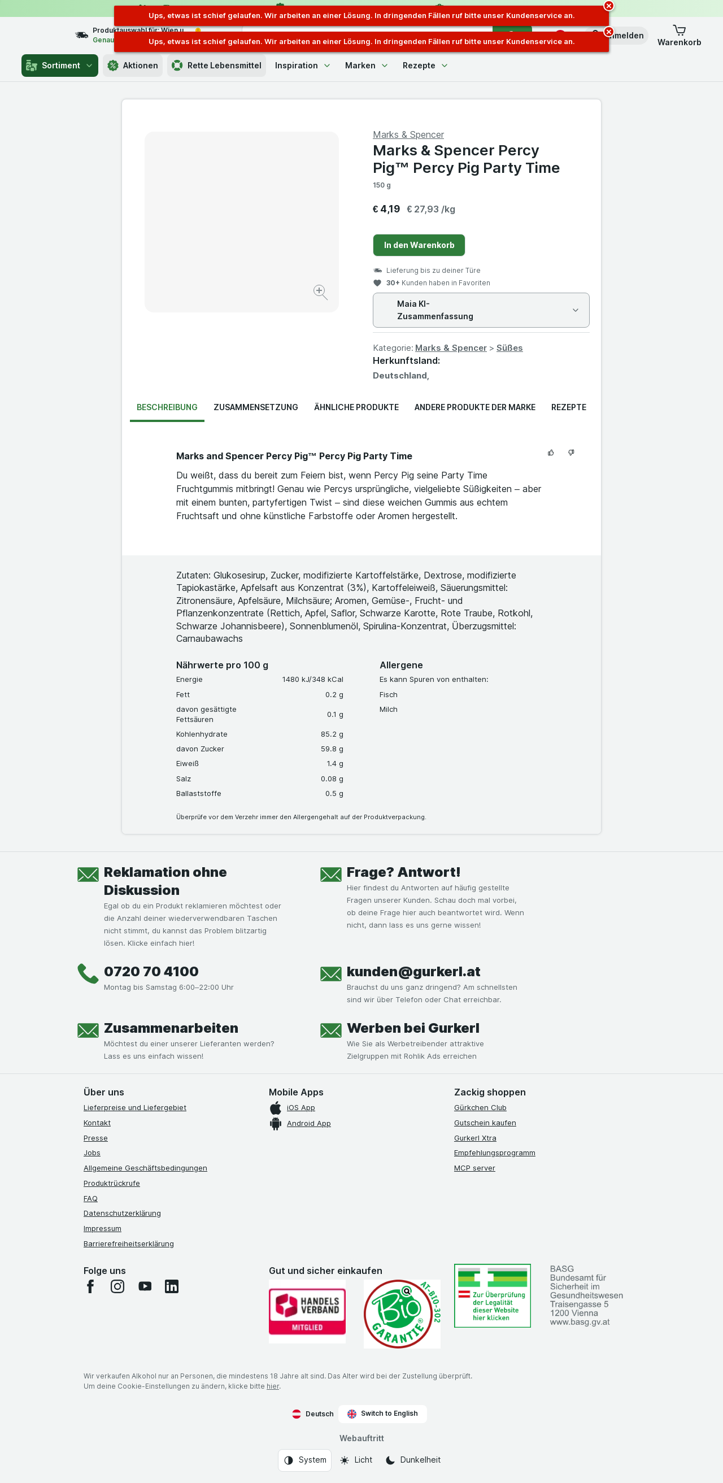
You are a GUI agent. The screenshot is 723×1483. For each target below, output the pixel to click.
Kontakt (97, 1122)
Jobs (92, 1152)
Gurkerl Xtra (475, 1137)
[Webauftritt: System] (305, 1460)
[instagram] (117, 1286)
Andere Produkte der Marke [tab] (475, 407)
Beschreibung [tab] (167, 407)
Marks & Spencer (451, 347)
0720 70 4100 (151, 971)
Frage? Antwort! (404, 872)
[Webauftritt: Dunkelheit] (413, 1460)
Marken (367, 65)
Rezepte (426, 65)
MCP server (474, 1167)
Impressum (102, 1228)
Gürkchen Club (480, 1107)
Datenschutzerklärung (122, 1212)
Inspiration (303, 65)
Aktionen (132, 65)
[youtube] (144, 1286)
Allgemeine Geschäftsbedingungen (145, 1167)
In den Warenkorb (419, 245)
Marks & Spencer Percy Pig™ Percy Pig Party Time (466, 158)
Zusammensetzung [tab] (256, 407)
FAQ (91, 1198)
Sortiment (60, 65)
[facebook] (90, 1286)
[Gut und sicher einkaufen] (402, 1314)
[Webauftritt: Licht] (355, 1460)
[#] (492, 1296)
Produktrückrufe (112, 1183)
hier (273, 1386)
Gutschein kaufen (485, 1122)
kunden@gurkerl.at (414, 971)
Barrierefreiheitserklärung (129, 1243)
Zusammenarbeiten (171, 1028)
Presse (96, 1137)
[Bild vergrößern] (321, 294)
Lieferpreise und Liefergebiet (135, 1107)
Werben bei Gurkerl (413, 1028)
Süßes (509, 347)
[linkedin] (171, 1286)
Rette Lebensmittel (217, 65)
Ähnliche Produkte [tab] (356, 407)
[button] (616, 36)
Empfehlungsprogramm (494, 1152)
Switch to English (382, 1413)
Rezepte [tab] (568, 407)
